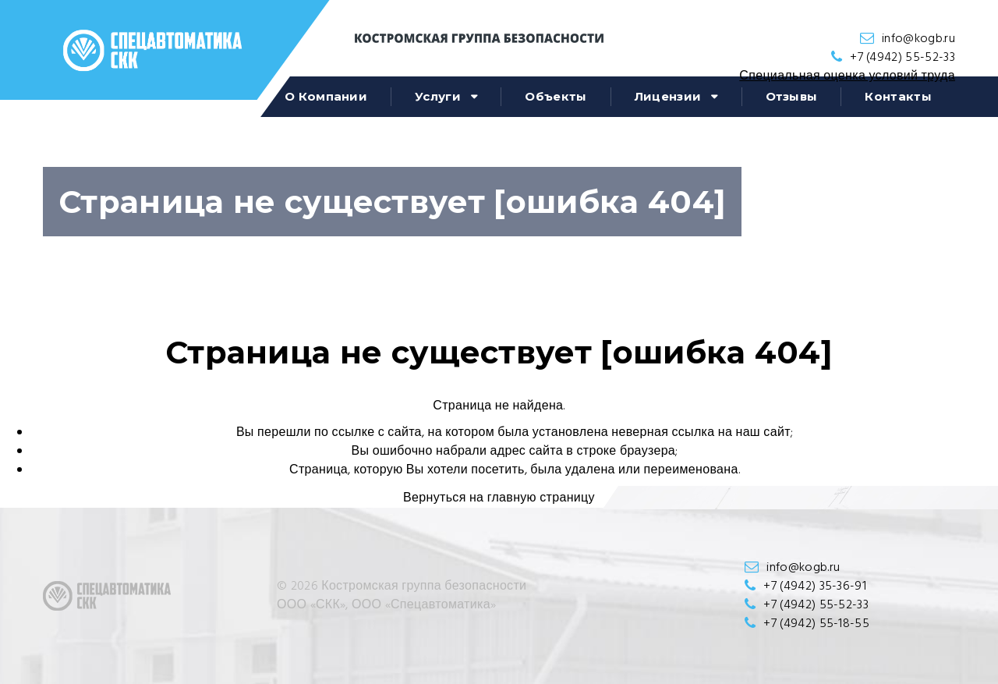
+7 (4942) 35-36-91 (814, 586)
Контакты (898, 96)
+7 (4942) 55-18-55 (816, 624)
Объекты (555, 96)
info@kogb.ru (918, 39)
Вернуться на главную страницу (499, 498)
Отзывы (792, 96)
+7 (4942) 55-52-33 (902, 58)
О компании (326, 96)
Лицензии (668, 96)
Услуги (438, 96)
